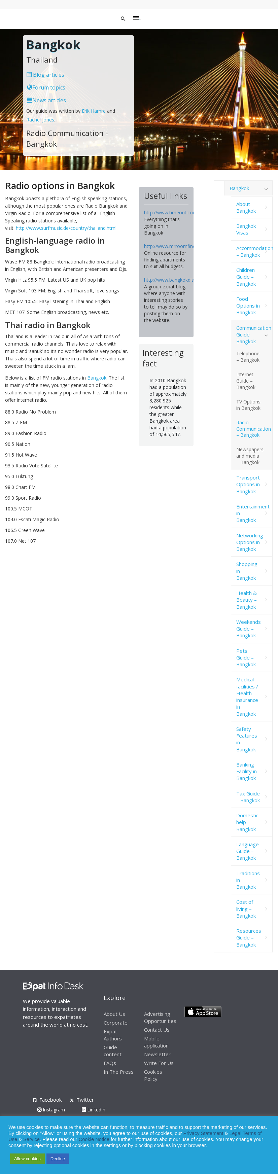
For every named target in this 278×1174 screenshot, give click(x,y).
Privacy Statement (203, 1133)
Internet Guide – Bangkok (245, 380)
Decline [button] (57, 1158)
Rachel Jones (40, 119)
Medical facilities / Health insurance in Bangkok (247, 696)
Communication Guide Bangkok (253, 334)
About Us (114, 1013)
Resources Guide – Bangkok (248, 937)
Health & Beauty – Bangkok (246, 600)
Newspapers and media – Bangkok (250, 455)
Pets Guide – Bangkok (246, 657)
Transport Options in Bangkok (248, 484)
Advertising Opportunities (160, 1017)
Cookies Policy (153, 1075)
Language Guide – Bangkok (247, 851)
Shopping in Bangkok (246, 571)
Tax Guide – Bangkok (248, 797)
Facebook (50, 1099)
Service (31, 1139)
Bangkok (96, 378)
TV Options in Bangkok (248, 404)
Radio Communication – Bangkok (253, 428)
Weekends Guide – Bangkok (248, 628)
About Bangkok (246, 207)
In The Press (119, 1071)
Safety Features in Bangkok (246, 739)
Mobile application (156, 1042)
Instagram (51, 1109)
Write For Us (159, 1063)
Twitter (85, 1099)
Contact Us (157, 1029)
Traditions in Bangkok (248, 880)
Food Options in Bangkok (248, 305)
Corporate (116, 1022)
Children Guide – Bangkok (246, 276)
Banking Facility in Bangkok (246, 771)
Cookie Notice (94, 1139)
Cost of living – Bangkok (246, 908)
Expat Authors (113, 1035)
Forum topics (46, 87)
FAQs (110, 1063)
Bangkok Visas (246, 229)
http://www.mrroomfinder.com (177, 246)
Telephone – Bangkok (247, 356)
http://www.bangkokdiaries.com (178, 280)
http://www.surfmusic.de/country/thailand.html (66, 228)
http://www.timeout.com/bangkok (180, 212)
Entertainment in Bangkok (253, 513)
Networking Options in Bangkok (249, 542)
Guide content (112, 1051)
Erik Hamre (94, 111)
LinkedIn (93, 1109)
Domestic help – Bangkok (247, 822)
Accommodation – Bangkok (254, 251)
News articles (46, 100)
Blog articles (45, 74)
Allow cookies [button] (27, 1158)
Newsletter (157, 1054)
